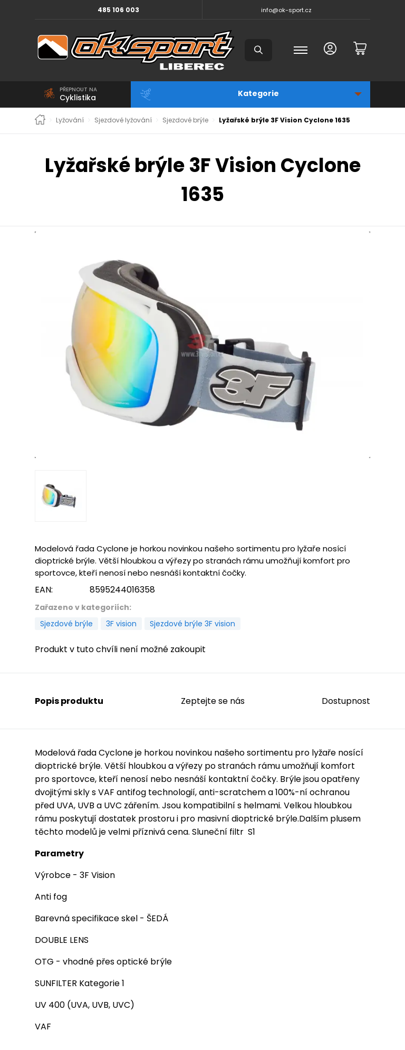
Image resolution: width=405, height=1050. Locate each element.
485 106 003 (118, 9)
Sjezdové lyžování (123, 120)
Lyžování (70, 120)
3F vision (121, 623)
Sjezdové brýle (185, 120)
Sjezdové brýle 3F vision (192, 623)
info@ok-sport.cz (286, 10)
